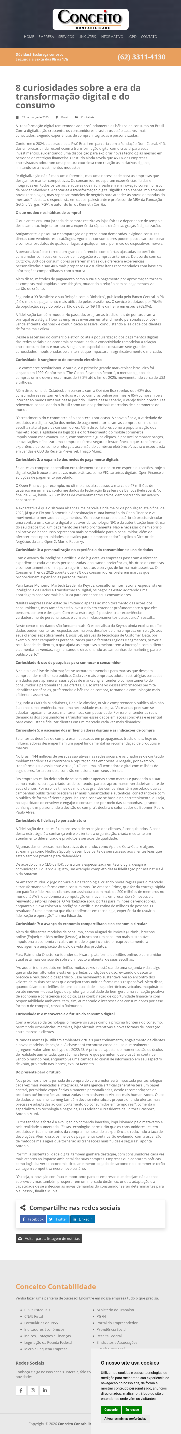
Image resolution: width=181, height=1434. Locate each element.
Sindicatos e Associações (117, 1342)
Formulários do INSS (41, 1323)
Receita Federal (109, 1336)
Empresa (46, 36)
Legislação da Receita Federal (48, 1342)
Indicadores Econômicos (44, 1329)
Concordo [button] (111, 1409)
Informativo (111, 36)
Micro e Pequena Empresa (45, 1349)
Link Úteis (87, 36)
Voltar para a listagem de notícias (49, 1238)
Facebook (33, 1219)
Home (29, 36)
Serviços (66, 36)
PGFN (101, 1316)
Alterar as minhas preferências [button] (125, 1418)
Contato (149, 36)
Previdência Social (111, 1329)
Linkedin (83, 1219)
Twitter (58, 1219)
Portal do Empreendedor (117, 1323)
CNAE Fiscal (33, 1316)
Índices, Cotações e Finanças (47, 1336)
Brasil (64, 117)
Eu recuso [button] (132, 1409)
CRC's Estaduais (37, 1310)
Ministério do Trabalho (115, 1310)
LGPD (132, 36)
